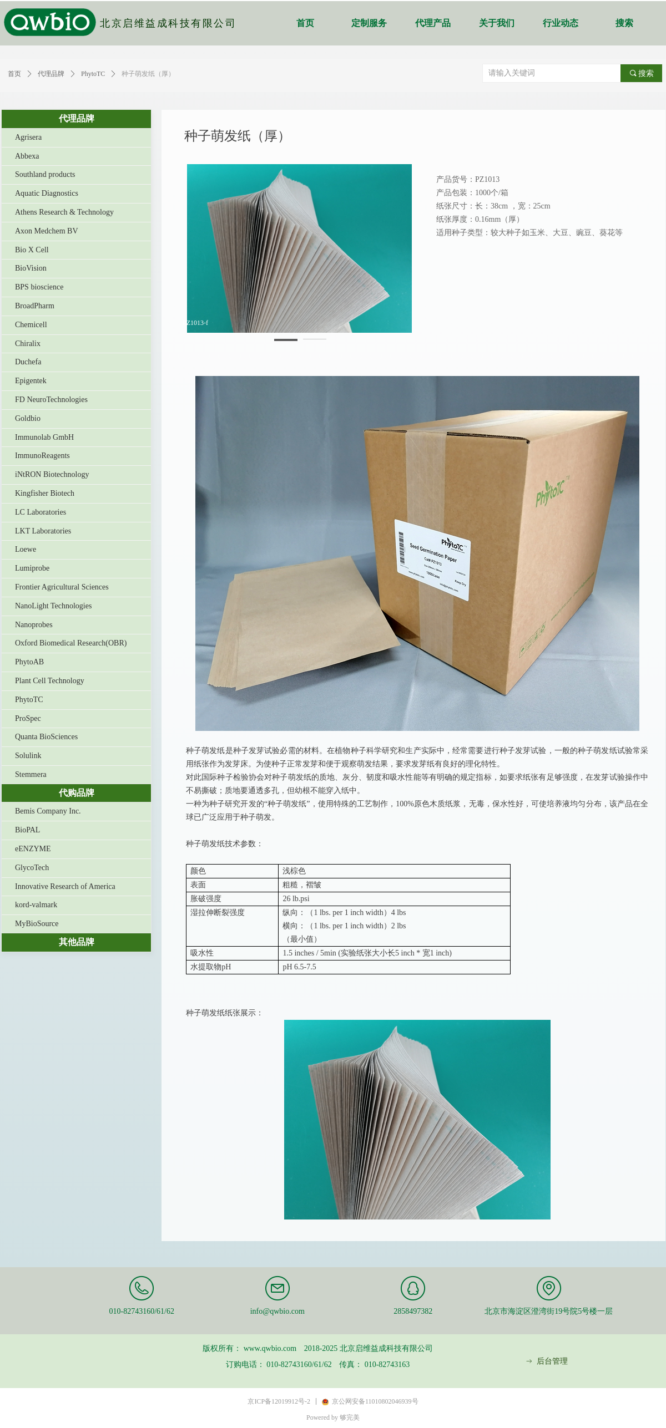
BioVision (31, 268)
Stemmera (31, 774)
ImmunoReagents (42, 455)
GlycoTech (32, 867)
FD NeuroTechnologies (51, 399)
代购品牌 (76, 792)
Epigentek (31, 381)
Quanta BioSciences (46, 737)
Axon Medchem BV (46, 231)
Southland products (45, 174)
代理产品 (433, 23)
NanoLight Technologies (53, 606)
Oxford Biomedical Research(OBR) (71, 643)
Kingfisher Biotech (44, 493)
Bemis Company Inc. (48, 811)
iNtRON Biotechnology (52, 474)
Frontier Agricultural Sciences (62, 587)
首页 (305, 23)
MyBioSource (37, 923)
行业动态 (560, 23)
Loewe (25, 549)
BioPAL (27, 830)
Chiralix (28, 343)
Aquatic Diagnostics (46, 193)
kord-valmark (36, 905)
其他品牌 (76, 942)
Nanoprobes (34, 625)
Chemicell (31, 325)
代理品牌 (76, 118)
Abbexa (27, 156)
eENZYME (33, 849)
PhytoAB (29, 662)
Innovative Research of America (65, 886)
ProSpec (28, 718)
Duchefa (28, 362)
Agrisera (28, 137)
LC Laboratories (40, 512)
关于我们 (496, 23)
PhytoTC (29, 699)
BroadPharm (34, 306)
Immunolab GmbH (44, 437)
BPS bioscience (39, 287)
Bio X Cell (32, 250)
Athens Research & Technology (64, 212)
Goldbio (28, 418)
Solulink (28, 755)
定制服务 (369, 23)
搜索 (624, 23)
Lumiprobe (32, 568)
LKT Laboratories (43, 531)
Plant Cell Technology (49, 681)
